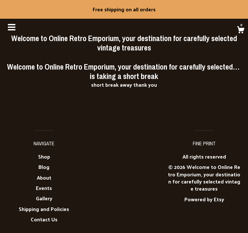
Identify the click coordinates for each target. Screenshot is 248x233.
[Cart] (240, 30)
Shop (44, 156)
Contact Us (44, 219)
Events (44, 188)
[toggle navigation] (12, 27)
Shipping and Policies (44, 209)
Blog (43, 167)
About (44, 177)
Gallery (44, 198)
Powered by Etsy (204, 199)
